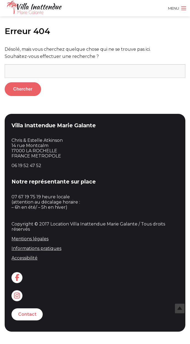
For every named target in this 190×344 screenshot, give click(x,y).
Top (180, 308)
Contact (27, 314)
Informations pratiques (36, 248)
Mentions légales (29, 238)
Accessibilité (24, 258)
